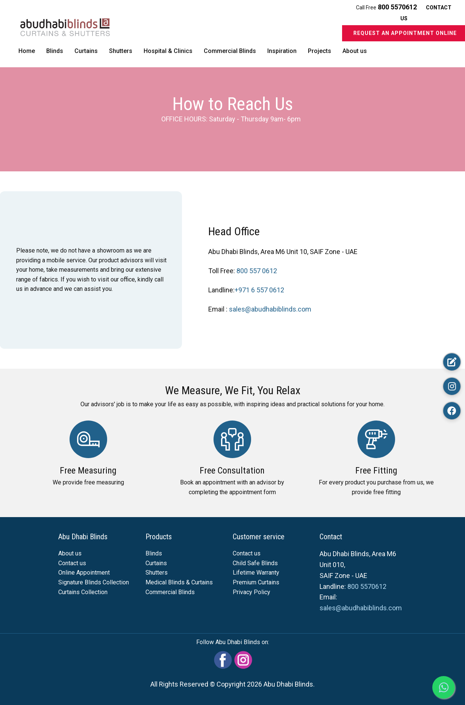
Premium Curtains (256, 582)
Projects (319, 50)
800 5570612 (398, 7)
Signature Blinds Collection (93, 582)
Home (26, 50)
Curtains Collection (83, 592)
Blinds (54, 50)
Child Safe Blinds (255, 563)
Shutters (120, 50)
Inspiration (282, 50)
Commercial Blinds (230, 50)
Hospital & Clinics (168, 50)
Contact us (72, 563)
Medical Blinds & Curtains (179, 582)
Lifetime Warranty (256, 572)
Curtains (86, 50)
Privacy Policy (251, 592)
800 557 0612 (256, 271)
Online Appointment (84, 572)
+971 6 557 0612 (259, 290)
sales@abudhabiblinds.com (270, 309)
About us (354, 50)
